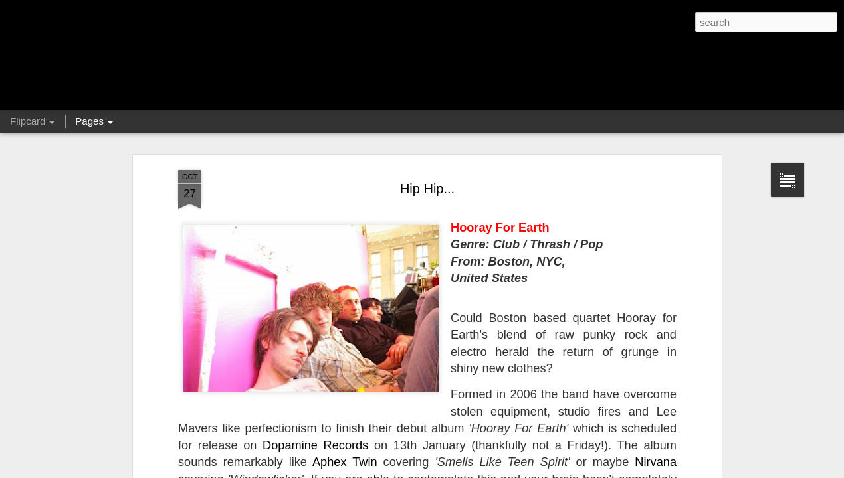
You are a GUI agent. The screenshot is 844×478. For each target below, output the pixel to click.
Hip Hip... (427, 188)
